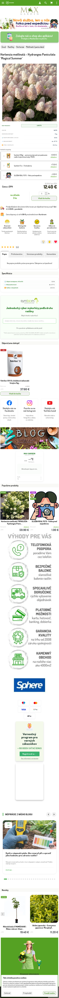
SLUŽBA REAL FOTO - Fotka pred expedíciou (44, 522)
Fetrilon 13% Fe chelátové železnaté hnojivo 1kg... (15, 382)
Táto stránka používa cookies (14, 978)
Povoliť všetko (49, 993)
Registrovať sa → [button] (30, 754)
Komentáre (51, 254)
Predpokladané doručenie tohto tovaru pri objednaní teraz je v (31, 208)
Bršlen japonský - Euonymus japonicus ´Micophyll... (44, 928)
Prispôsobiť (27, 993)
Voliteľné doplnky (5, 149)
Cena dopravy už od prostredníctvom (26, 214)
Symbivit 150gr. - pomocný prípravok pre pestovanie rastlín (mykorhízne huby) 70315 (30, 156)
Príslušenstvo (16, 254)
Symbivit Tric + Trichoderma (23, 166)
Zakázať (7, 993)
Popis (4, 254)
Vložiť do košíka (44, 198)
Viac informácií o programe (29, 758)
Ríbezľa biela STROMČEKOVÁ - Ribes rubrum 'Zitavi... (15, 929)
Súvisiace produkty (34, 254)
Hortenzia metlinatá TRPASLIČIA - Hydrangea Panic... (14, 522)
